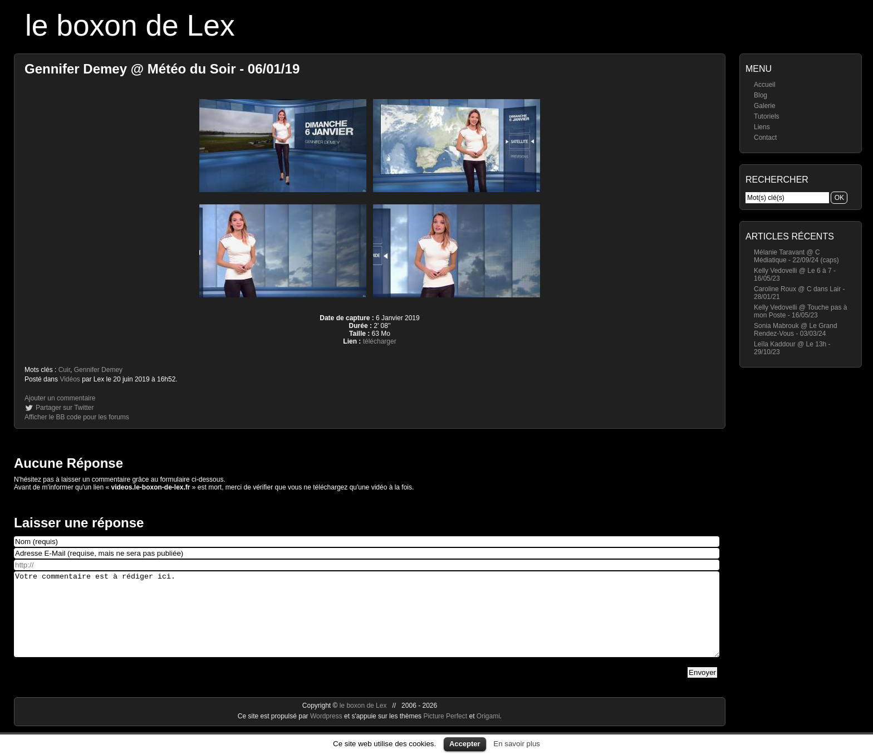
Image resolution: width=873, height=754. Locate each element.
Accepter (464, 744)
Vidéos (70, 379)
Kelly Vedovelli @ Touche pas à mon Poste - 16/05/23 (800, 311)
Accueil (765, 85)
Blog (760, 95)
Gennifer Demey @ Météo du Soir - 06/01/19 (162, 68)
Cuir (64, 370)
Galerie (765, 106)
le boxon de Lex (130, 25)
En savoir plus (516, 744)
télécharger (379, 341)
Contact (765, 137)
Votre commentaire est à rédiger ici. (366, 622)
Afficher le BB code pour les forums (76, 417)
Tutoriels (766, 116)
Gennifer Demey (98, 370)
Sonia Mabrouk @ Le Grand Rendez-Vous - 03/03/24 (795, 329)
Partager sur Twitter (65, 408)
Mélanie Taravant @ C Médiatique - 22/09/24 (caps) (796, 256)
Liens (762, 127)
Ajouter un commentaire (59, 398)
